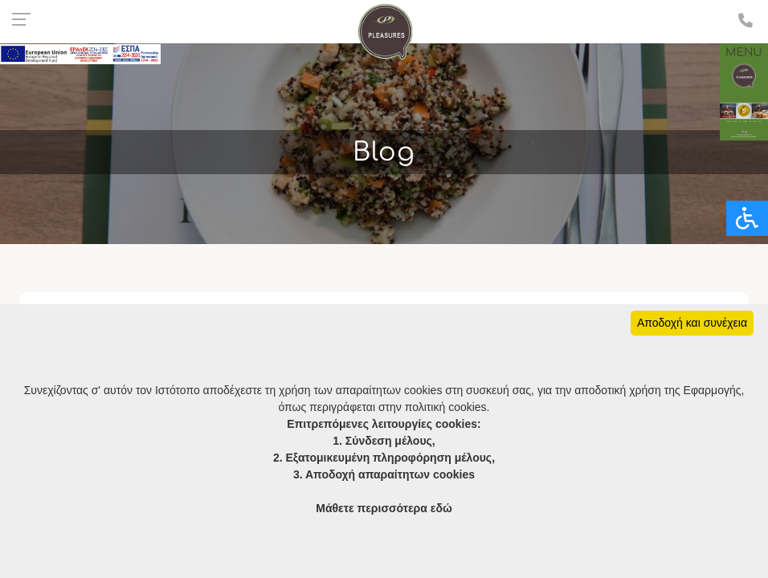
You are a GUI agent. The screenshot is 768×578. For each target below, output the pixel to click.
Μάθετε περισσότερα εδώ (384, 508)
